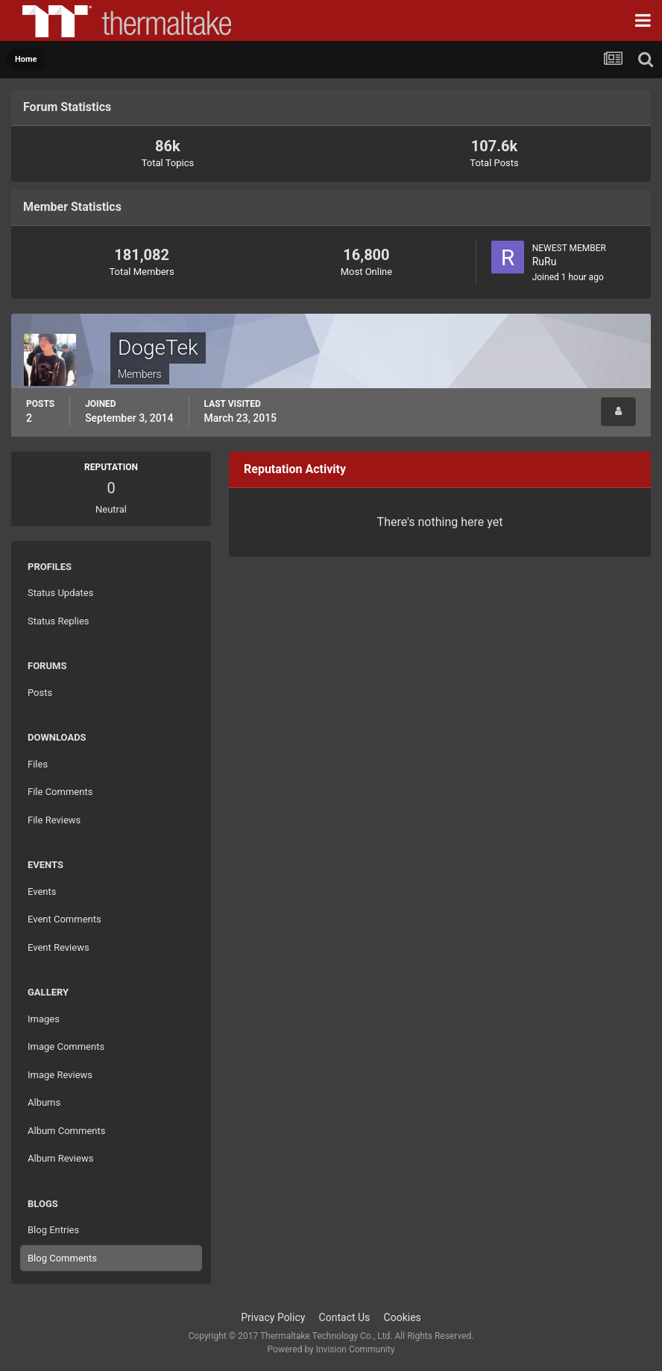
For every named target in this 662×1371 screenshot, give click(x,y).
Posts (40, 692)
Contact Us (345, 1317)
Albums (44, 1102)
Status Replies (58, 621)
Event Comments (64, 919)
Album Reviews (60, 1158)
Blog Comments (62, 1258)
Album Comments (66, 1130)
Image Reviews (60, 1074)
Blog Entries (53, 1229)
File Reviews (54, 820)
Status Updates (60, 592)
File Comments (60, 791)
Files (38, 764)
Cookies (402, 1317)
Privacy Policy (273, 1317)
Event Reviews (58, 947)
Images (44, 1019)
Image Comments (66, 1046)
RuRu (544, 261)
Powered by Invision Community (331, 1349)
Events (42, 891)
